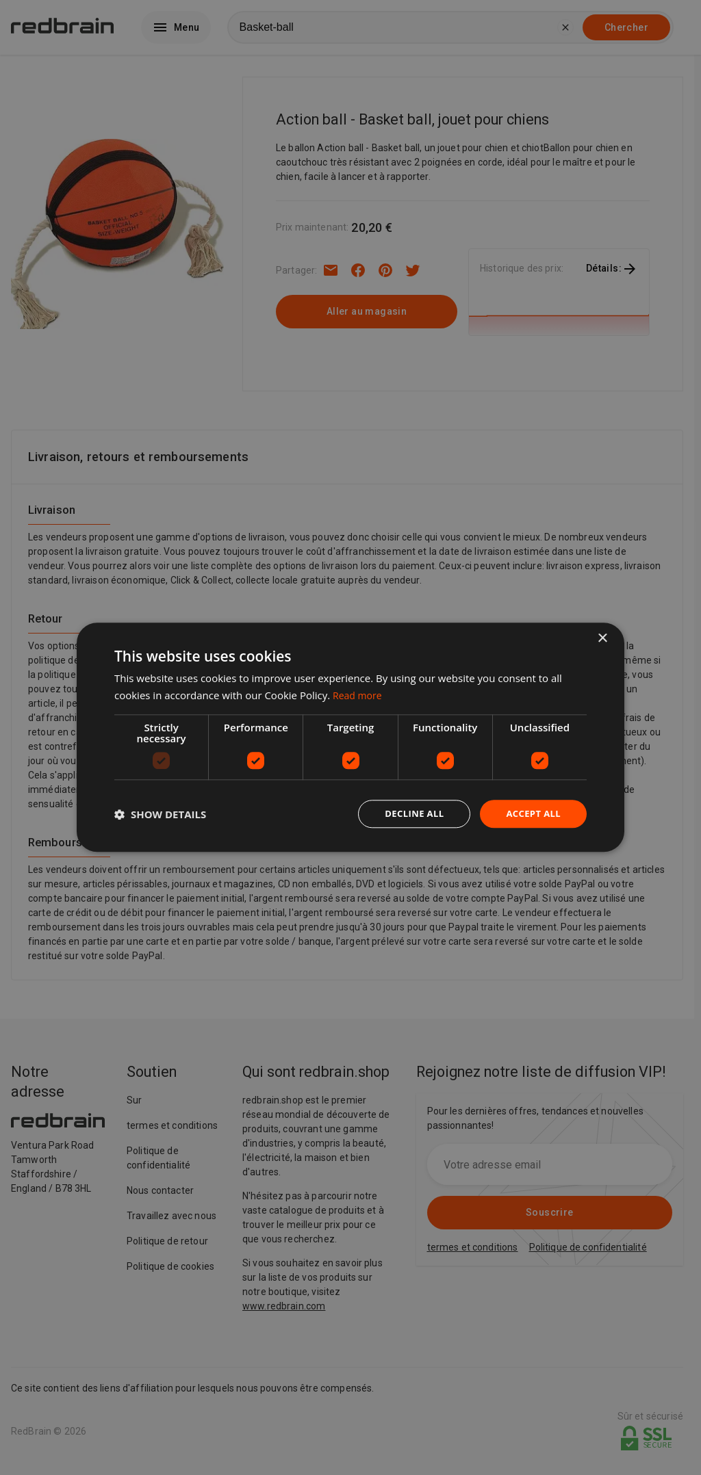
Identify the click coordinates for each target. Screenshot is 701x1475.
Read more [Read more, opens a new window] (359, 694)
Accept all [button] (531, 813)
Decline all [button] (408, 813)
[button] (160, 814)
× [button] (602, 638)
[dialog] (350, 738)
